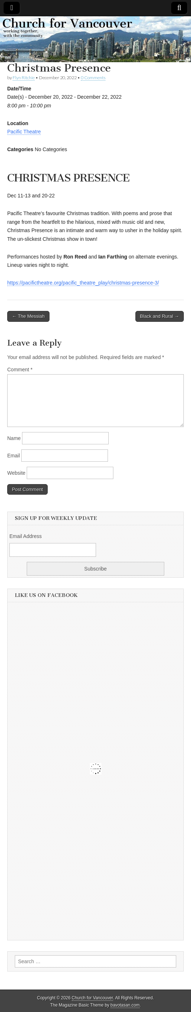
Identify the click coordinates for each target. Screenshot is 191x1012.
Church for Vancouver (92, 997)
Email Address (25, 536)
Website (16, 473)
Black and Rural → (159, 316)
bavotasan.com (125, 1005)
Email (13, 455)
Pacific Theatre (24, 131)
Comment (19, 369)
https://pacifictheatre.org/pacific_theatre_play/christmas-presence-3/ (83, 283)
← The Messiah (28, 316)
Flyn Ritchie (24, 77)
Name (14, 438)
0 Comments (93, 77)
